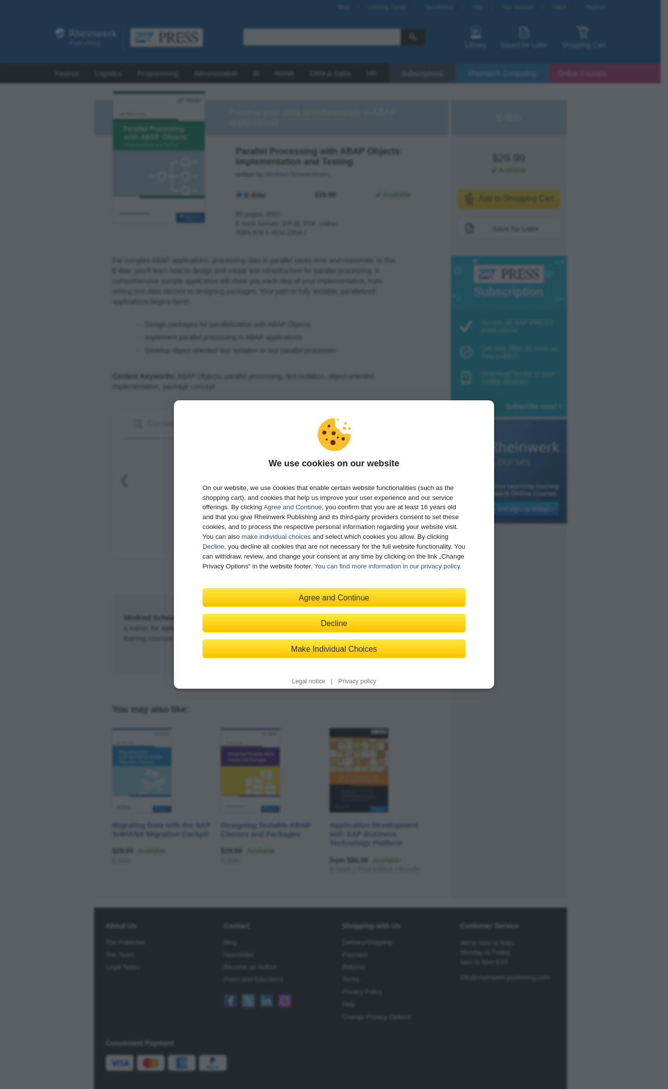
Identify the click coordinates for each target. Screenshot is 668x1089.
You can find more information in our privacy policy (387, 566)
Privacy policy (357, 681)
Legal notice (308, 681)
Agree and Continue (293, 507)
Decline (213, 546)
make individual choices (275, 536)
